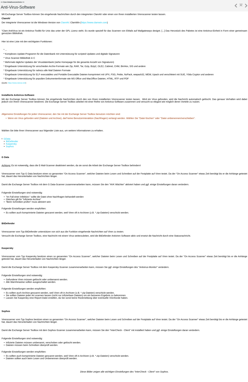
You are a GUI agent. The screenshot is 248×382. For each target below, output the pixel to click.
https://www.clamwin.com (94, 22)
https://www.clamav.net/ (16, 83)
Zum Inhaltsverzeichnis (12, 2)
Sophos (10, 146)
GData (7, 139)
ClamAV (65, 22)
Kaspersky (11, 144)
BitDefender (12, 141)
